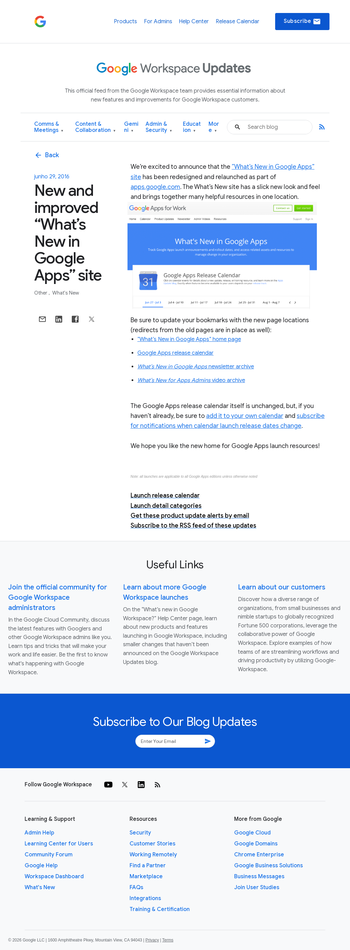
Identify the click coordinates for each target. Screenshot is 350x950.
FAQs (136, 887)
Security (140, 832)
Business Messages (259, 876)
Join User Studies (256, 887)
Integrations (145, 898)
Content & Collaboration (95, 127)
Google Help (41, 865)
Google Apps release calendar (175, 353)
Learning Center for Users (59, 843)
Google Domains (256, 843)
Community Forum (48, 854)
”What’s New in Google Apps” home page (189, 339)
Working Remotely (153, 854)
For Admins (158, 21)
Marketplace (146, 876)
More (213, 127)
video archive (191, 380)
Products (125, 21)
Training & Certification (160, 909)
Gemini (131, 127)
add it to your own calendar (244, 416)
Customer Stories (152, 843)
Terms (167, 940)
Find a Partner (148, 865)
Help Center (194, 21)
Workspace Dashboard (54, 876)
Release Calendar (237, 21)
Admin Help (39, 832)
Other (41, 293)
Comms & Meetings (48, 127)
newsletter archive (195, 366)
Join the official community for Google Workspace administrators (57, 597)
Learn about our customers (281, 587)
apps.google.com (155, 187)
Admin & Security (159, 127)
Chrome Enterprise (259, 854)
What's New (65, 293)
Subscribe (302, 21)
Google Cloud (252, 832)
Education (192, 127)
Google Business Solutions (268, 865)
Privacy (152, 940)
